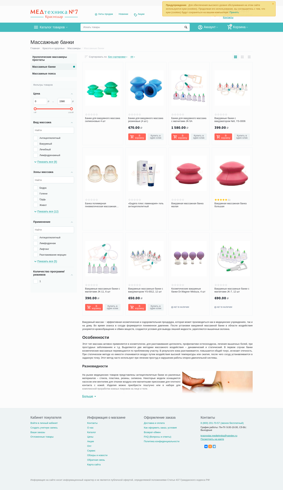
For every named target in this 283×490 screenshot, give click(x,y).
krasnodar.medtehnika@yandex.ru (219, 435)
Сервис (91, 450)
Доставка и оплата (154, 423)
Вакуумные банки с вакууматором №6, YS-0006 (230, 119)
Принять (234, 12)
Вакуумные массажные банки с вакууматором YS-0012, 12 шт (145, 290)
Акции (141, 14)
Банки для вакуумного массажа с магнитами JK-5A (188, 119)
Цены (90, 436)
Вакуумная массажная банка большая (231, 205)
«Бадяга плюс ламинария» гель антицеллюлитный (146, 205)
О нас (90, 427)
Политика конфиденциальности (161, 441)
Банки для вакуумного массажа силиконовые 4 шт (102, 119)
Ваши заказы (38, 432)
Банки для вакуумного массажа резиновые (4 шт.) (145, 119)
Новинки (123, 14)
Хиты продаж (105, 14)
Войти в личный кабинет (44, 423)
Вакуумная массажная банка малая (187, 205)
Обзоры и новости (97, 455)
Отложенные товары (42, 436)
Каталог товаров (52, 27)
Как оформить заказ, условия (160, 427)
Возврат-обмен (152, 432)
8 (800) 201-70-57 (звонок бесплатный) (222, 423)
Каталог (91, 432)
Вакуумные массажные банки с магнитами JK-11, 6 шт (102, 290)
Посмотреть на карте (212, 439)
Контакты (92, 423)
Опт (89, 446)
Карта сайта (94, 464)
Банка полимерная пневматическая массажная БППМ (100, 205)
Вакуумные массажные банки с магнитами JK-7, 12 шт (232, 290)
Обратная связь (96, 459)
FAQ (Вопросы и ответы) (157, 436)
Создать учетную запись (44, 427)
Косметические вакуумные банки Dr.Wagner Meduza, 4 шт (188, 290)
